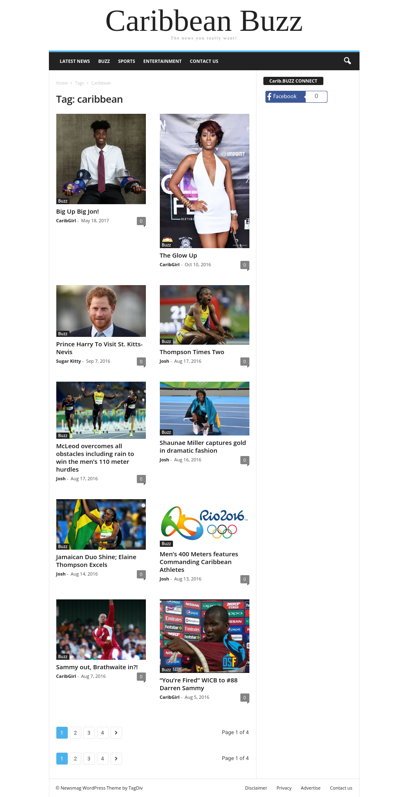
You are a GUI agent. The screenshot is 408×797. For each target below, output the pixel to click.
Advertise (310, 788)
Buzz (104, 61)
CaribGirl (66, 220)
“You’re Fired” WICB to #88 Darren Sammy (199, 684)
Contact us (204, 61)
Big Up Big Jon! (77, 211)
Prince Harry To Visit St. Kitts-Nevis (99, 348)
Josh (164, 361)
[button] (347, 61)
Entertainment (162, 61)
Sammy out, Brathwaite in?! (97, 667)
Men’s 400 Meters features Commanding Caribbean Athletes (199, 562)
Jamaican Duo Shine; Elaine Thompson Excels (96, 561)
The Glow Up (178, 255)
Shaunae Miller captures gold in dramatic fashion (203, 446)
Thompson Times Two (192, 352)
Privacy (284, 788)
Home (62, 83)
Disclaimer (256, 788)
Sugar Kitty (68, 361)
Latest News (75, 61)
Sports (126, 61)
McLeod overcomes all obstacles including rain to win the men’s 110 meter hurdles (95, 457)
